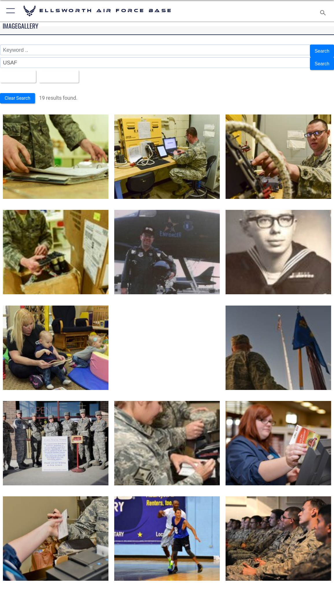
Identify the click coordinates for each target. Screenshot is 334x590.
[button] (9, 11)
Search (321, 50)
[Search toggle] (324, 11)
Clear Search (19, 93)
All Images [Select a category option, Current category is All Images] (18, 71)
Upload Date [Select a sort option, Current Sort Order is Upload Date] (63, 71)
